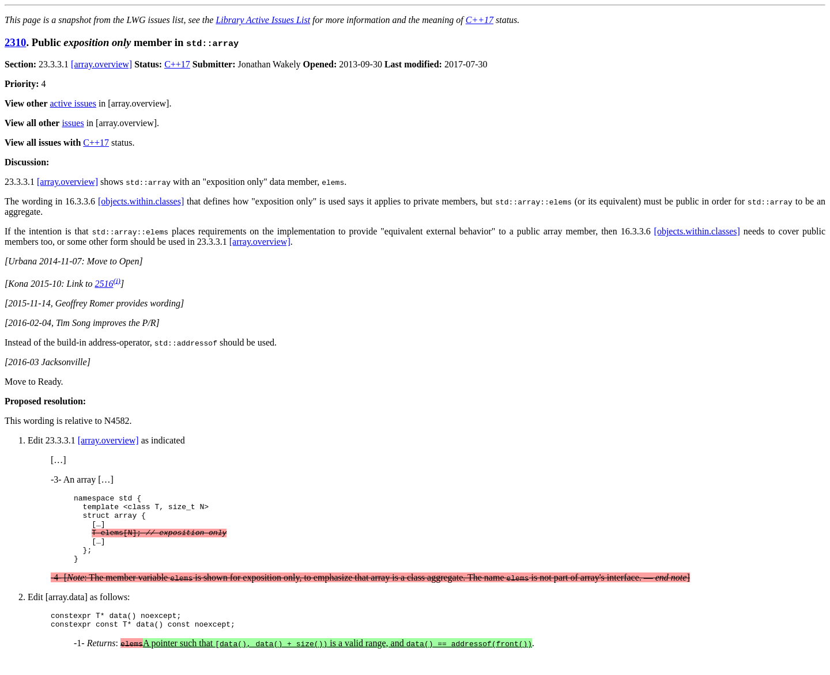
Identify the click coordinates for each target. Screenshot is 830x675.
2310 (15, 42)
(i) (116, 280)
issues (73, 123)
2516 (104, 284)
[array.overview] (101, 64)
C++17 (479, 20)
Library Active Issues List (263, 20)
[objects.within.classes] (141, 201)
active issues (73, 103)
